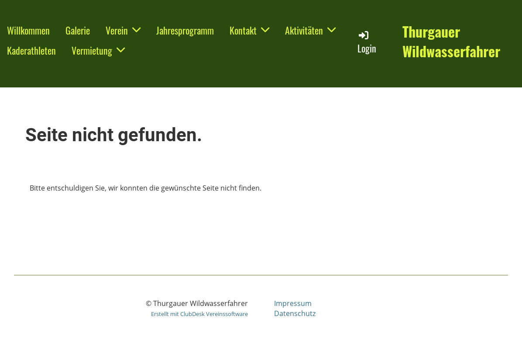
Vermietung (98, 50)
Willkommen (28, 30)
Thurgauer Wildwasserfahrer (451, 41)
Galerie (77, 30)
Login (366, 42)
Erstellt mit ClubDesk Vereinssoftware (199, 314)
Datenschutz (295, 313)
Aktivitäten (310, 30)
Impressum (293, 303)
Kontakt (249, 30)
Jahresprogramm (185, 30)
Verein (123, 30)
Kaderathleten (31, 50)
